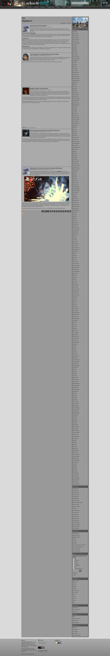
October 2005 (75, 481)
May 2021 (75, 131)
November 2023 (76, 78)
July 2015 (74, 253)
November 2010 (76, 361)
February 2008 (76, 426)
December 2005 (76, 477)
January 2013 (75, 310)
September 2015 (76, 249)
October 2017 (75, 208)
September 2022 (76, 104)
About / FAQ (75, 592)
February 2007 (76, 450)
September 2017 (76, 210)
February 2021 (76, 137)
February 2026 (76, 35)
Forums (29, 7)
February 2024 (76, 72)
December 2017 (76, 204)
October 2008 (75, 411)
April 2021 (75, 133)
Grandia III (75, 543)
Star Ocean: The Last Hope (78, 546)
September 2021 (76, 123)
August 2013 (75, 296)
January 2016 (75, 245)
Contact (69, 7)
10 (54, 211)
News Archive (75, 581)
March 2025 (75, 52)
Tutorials (74, 627)
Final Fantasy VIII (76, 510)
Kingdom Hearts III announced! (39, 88)
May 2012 (75, 326)
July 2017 (74, 214)
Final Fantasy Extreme (42, 642)
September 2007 (76, 436)
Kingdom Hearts (76, 533)
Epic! (75, 559)
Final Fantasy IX (76, 512)
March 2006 (75, 472)
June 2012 (75, 324)
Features (36, 7)
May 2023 (75, 88)
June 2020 (75, 153)
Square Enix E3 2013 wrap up (38, 25)
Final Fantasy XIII (76, 522)
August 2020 (75, 149)
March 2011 (75, 354)
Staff (64, 7)
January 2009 (75, 405)
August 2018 (75, 192)
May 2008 (75, 420)
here (45, 208)
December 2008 (76, 407)
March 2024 (75, 70)
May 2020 (75, 155)
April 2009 (75, 399)
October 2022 (75, 102)
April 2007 (75, 446)
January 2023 (75, 96)
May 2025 (75, 49)
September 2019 (76, 169)
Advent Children (76, 504)
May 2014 (75, 279)
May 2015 (75, 257)
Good (76, 562)
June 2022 (75, 108)
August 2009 (75, 391)
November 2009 (76, 385)
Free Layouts (75, 629)
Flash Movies (75, 607)
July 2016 (74, 235)
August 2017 (75, 212)
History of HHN (76, 590)
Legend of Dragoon (76, 550)
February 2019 (76, 182)
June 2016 (75, 237)
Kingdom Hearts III (76, 537)
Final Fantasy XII (76, 520)
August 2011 (75, 344)
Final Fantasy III (76, 492)
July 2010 (74, 369)
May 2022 (75, 110)
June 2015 (75, 255)
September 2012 (76, 318)
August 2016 (75, 234)
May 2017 (75, 218)
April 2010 (75, 375)
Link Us (74, 600)
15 (65, 211)
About (58, 7)
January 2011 (75, 357)
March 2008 (75, 424)
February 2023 (76, 94)
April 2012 (75, 328)
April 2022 (75, 112)
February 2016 (76, 243)
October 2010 (75, 363)
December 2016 (76, 228)
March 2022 (75, 113)
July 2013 (74, 298)
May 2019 (75, 176)
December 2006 (76, 454)
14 (63, 211)
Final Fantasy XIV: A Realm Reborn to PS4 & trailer (44, 54)
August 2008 (75, 415)
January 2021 (75, 139)
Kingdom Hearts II (76, 535)
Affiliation (75, 586)
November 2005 (76, 479)
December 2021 (76, 117)
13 (61, 211)
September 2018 (76, 190)
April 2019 (75, 178)
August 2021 (75, 125)
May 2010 (75, 373)
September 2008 (76, 413)
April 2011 (75, 352)
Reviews (43, 7)
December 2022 (76, 98)
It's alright (76, 563)
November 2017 (76, 206)
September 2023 (76, 80)
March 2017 (75, 222)
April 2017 (75, 220)
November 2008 (76, 409)
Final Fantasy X (76, 514)
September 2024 (76, 58)
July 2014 (74, 275)
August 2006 (75, 462)
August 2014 (75, 273)
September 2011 (76, 342)
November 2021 (76, 119)
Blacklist (74, 588)
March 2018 (75, 198)
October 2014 (75, 269)
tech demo (59, 204)
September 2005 (76, 483)
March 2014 (75, 283)
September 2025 (76, 43)
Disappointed (77, 565)
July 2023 (74, 84)
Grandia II (75, 541)
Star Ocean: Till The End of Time (79, 545)
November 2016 (76, 230)
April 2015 (75, 259)
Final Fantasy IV (76, 494)
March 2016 (75, 241)
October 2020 (75, 145)
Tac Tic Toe (75, 611)
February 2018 (76, 200)
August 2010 (75, 367)
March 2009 (75, 401)
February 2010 (76, 379)
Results (74, 574)
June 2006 (75, 466)
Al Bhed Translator (76, 609)
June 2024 (75, 64)
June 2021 (75, 129)
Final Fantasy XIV (76, 526)
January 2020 (75, 163)
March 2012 (75, 330)
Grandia (74, 539)
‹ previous (47, 211)
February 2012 (76, 332)
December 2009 (76, 383)
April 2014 (75, 281)
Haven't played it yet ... (79, 568)
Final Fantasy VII (76, 500)
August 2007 (75, 438)
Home (23, 7)
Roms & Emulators (76, 618)
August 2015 (75, 251)
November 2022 (76, 100)
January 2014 (75, 287)
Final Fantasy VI (76, 498)
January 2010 (75, 381)
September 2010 (76, 365)
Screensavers (75, 620)
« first (43, 211)
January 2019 (75, 184)
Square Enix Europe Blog (30, 127)
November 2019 (76, 167)
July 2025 (74, 45)
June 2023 (75, 86)
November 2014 (76, 267)
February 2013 (76, 308)
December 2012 (76, 312)
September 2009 (76, 389)
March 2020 (75, 159)
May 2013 (75, 302)
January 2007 (75, 452)
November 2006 (76, 456)
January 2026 (75, 37)
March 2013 (75, 306)
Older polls (75, 572)
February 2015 (76, 263)
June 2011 (75, 348)
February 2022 (76, 115)
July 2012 (74, 322)
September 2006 (76, 460)
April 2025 (75, 51)
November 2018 (76, 188)
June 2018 (75, 194)
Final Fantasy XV (76, 528)
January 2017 (75, 226)
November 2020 (76, 143)
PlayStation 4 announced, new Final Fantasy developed (46, 168)
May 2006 (75, 468)
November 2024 (76, 56)
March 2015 (75, 261)
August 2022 (75, 106)
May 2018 (75, 196)
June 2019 (75, 174)
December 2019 (76, 165)
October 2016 (75, 232)
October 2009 (75, 387)
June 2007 (75, 442)
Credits (74, 596)
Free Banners (75, 633)
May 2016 (75, 239)
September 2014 (76, 271)
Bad (75, 567)
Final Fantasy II (76, 490)
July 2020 (74, 151)
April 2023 (75, 90)
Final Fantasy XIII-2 (76, 524)
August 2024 (75, 60)
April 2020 (75, 157)
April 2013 (75, 304)
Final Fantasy (75, 488)
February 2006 (76, 474)
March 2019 (75, 180)
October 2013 (75, 293)
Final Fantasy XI (76, 518)
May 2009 (75, 397)
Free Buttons (75, 631)
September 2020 (76, 147)
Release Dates (51, 7)
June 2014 (75, 277)
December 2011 (76, 336)
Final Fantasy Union (42, 643)
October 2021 (75, 121)
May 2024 (75, 66)
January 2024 (75, 74)
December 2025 (76, 39)
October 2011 (75, 340)
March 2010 (75, 377)
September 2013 (76, 294)
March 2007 (75, 448)
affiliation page (44, 651)
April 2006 (75, 470)
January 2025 (75, 54)
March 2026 (75, 33)
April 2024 (75, 68)
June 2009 (75, 395)
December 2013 (76, 289)
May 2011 (75, 350)
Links (74, 602)
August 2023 (75, 82)
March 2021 (75, 135)
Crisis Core (75, 508)
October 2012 (75, 316)
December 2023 (76, 76)
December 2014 (76, 265)
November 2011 (76, 338)
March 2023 (75, 92)
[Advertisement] (55, 12)
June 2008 (75, 418)
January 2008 (75, 428)
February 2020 (76, 161)
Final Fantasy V (76, 496)
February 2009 (76, 403)
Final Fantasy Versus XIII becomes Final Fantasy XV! (45, 130)
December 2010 (76, 359)
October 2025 (75, 41)
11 (56, 211)
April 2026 (75, 31)
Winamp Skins (75, 622)
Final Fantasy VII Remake (77, 502)
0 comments (49, 26)
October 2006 (75, 458)
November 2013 (76, 291)
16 (67, 211)
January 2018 (75, 202)
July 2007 (74, 440)
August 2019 (75, 171)
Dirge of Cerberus (76, 506)
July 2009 (74, 393)
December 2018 (76, 186)
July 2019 (74, 173)
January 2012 (75, 334)
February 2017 (76, 224)
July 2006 (74, 464)
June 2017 (75, 216)
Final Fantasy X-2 (76, 516)
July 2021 (74, 127)
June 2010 (75, 371)
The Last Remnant (76, 548)
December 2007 (76, 430)
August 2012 (75, 320)
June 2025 (75, 47)
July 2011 (74, 346)
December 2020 (76, 141)
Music (74, 616)
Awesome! (77, 560)
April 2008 (75, 422)
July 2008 (74, 416)
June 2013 (75, 300)
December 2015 (76, 247)
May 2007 (75, 444)
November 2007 (76, 432)
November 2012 (76, 314)
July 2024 (74, 62)
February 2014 (76, 285)
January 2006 (75, 476)
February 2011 (76, 355)
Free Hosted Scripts (77, 635)
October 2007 (75, 434)
